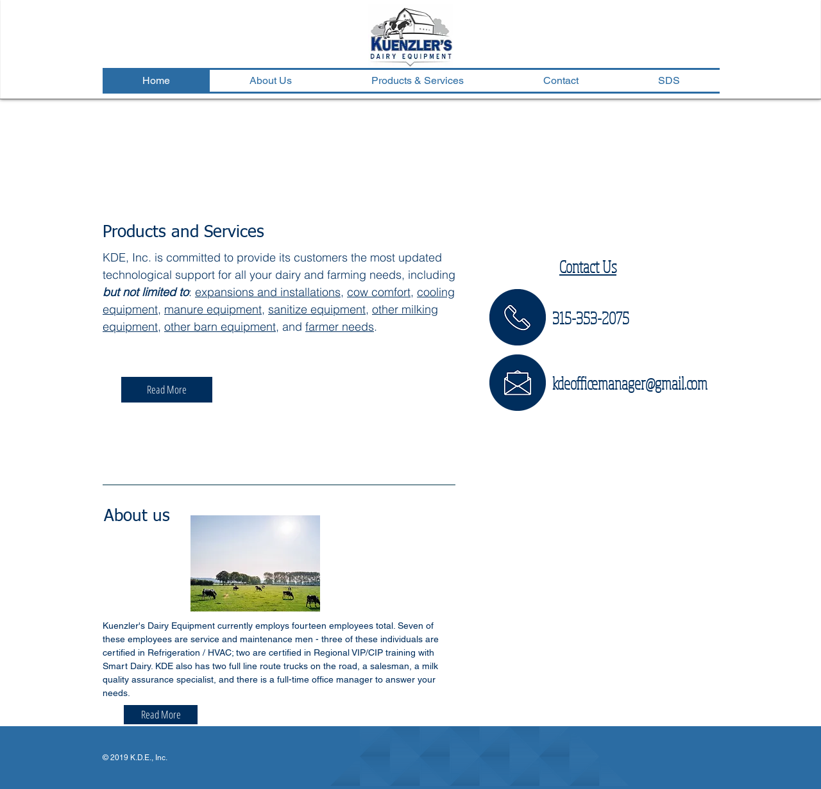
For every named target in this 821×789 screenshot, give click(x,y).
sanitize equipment (317, 309)
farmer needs (339, 326)
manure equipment (213, 309)
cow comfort (378, 292)
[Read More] (166, 390)
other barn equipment (220, 326)
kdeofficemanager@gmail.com (629, 383)
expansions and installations (268, 292)
